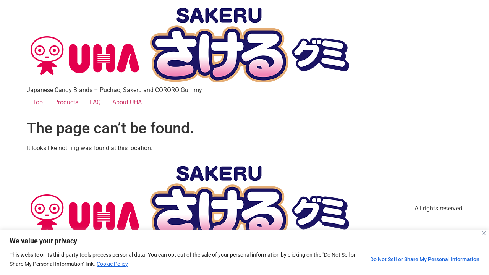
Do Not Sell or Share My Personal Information (424, 259)
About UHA (127, 102)
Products (66, 102)
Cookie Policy (112, 264)
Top (37, 102)
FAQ (95, 102)
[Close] (484, 233)
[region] (244, 252)
